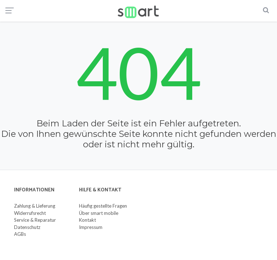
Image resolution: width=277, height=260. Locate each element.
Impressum (90, 227)
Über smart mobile (98, 213)
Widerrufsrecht (30, 213)
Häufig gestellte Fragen (103, 206)
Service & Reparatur (35, 220)
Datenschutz (27, 227)
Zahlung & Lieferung (34, 206)
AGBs (20, 234)
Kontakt (87, 220)
